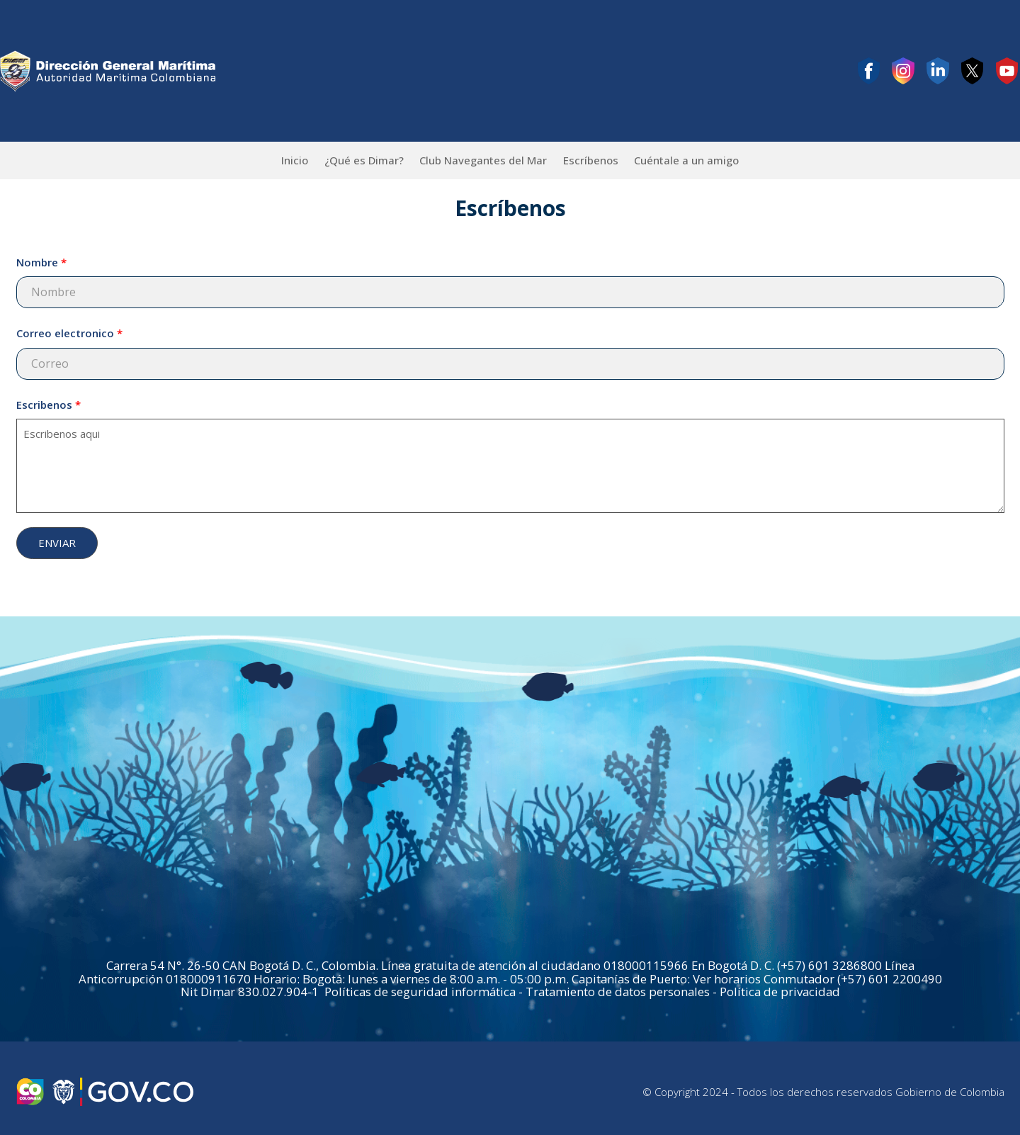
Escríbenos (590, 160)
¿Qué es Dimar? (364, 160)
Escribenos (44, 404)
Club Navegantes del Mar (483, 160)
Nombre (37, 262)
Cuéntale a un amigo (686, 160)
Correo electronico (65, 333)
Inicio (294, 160)
